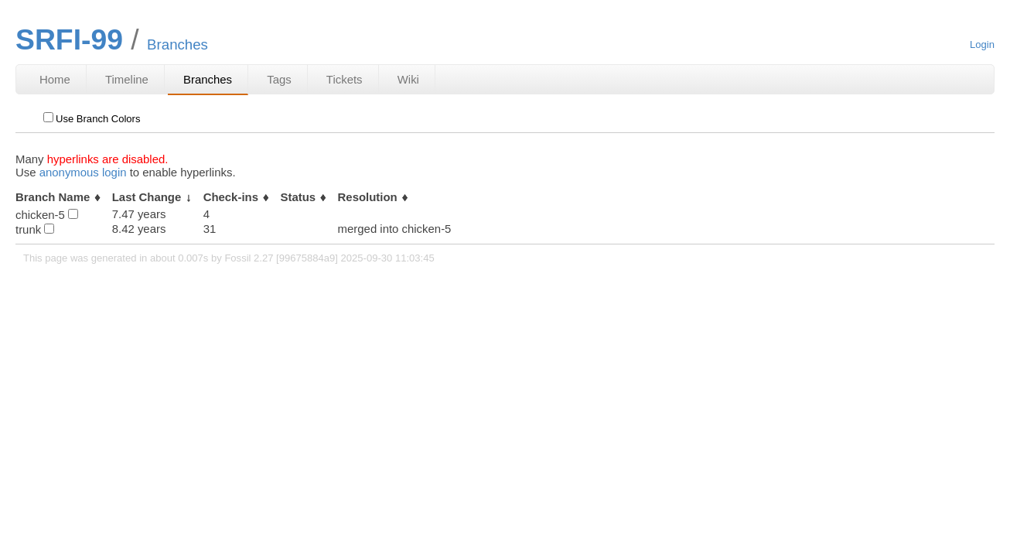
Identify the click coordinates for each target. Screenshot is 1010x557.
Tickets (344, 79)
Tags (279, 79)
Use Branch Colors (92, 119)
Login (982, 44)
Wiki (408, 79)
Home (54, 79)
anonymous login (83, 172)
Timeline (126, 79)
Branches (207, 79)
